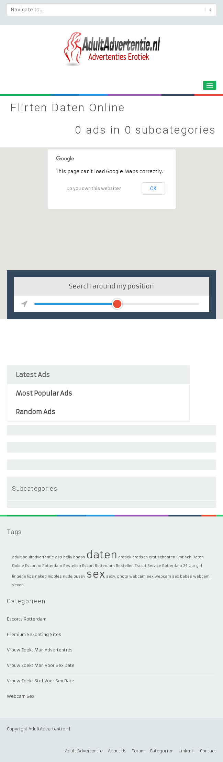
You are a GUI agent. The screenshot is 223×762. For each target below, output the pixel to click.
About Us (117, 750)
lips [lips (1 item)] (30, 576)
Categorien (162, 750)
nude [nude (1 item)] (68, 576)
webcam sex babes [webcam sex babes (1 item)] (173, 576)
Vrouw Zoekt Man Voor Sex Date (41, 665)
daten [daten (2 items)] (101, 554)
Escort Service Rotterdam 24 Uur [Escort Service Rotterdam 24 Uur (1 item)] (165, 566)
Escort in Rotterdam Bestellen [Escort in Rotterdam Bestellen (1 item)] (53, 566)
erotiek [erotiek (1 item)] (124, 557)
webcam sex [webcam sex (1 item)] (141, 576)
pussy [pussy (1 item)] (79, 576)
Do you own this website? (94, 188)
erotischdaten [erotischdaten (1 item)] (162, 557)
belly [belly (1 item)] (67, 557)
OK (153, 188)
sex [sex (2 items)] (95, 574)
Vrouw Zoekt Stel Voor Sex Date (40, 680)
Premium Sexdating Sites (34, 634)
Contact (208, 750)
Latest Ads (33, 375)
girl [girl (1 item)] (199, 566)
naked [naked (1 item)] (41, 576)
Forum (138, 750)
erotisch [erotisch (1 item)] (140, 557)
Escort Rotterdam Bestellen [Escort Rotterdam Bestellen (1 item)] (108, 566)
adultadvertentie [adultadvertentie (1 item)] (38, 557)
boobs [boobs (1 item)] (79, 557)
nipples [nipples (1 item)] (55, 576)
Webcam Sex (20, 696)
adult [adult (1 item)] (17, 557)
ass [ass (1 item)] (58, 557)
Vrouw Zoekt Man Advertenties (40, 649)
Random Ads (35, 412)
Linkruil (187, 750)
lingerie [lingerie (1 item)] (19, 576)
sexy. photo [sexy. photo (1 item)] (117, 576)
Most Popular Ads (44, 393)
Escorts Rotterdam (26, 619)
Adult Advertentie (84, 750)
